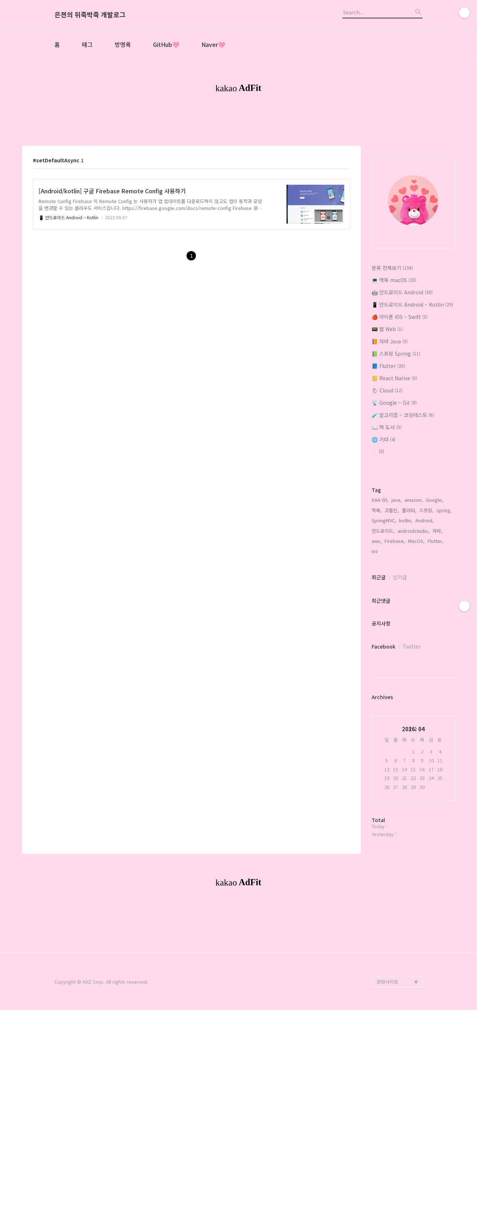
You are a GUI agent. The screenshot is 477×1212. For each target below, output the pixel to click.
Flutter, (435, 641)
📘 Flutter (388, 466)
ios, (376, 652)
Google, (434, 600)
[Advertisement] (238, 165)
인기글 (400, 678)
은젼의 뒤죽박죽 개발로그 (90, 15)
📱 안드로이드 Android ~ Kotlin (69, 318)
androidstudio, (413, 631)
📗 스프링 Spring (396, 454)
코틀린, (392, 611)
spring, (444, 611)
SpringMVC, (384, 621)
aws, (377, 641)
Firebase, (395, 641)
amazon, (413, 600)
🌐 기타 (383, 540)
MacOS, (416, 641)
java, (396, 600)
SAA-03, (380, 600)
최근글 (379, 678)
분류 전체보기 (392, 368)
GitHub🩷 (166, 44)
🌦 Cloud (387, 491)
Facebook (383, 747)
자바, (437, 631)
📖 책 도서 (387, 528)
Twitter (412, 747)
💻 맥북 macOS (394, 381)
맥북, (377, 611)
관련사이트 (387, 1183)
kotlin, (405, 621)
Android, (424, 621)
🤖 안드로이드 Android (402, 393)
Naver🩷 (213, 44)
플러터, (409, 611)
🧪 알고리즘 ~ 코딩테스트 (403, 515)
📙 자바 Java (390, 442)
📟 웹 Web (387, 430)
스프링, (426, 611)
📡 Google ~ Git (394, 503)
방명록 (123, 44)
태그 (87, 44)
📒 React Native (394, 479)
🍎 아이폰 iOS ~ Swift (400, 417)
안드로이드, (383, 631)
